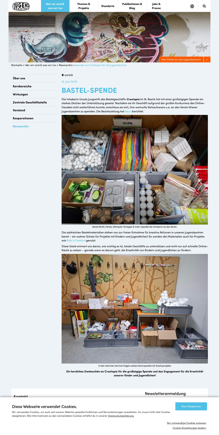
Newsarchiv (66, 65)
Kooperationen (23, 118)
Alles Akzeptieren (191, 406)
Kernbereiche (22, 86)
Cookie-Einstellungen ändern (189, 428)
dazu (128, 111)
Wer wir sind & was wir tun (40, 65)
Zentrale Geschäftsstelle (30, 102)
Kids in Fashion (76, 240)
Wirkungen (20, 94)
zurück (68, 75)
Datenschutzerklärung (121, 415)
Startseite (16, 65)
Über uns (19, 78)
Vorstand (19, 110)
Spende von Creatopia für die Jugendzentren (101, 65)
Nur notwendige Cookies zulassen (186, 423)
